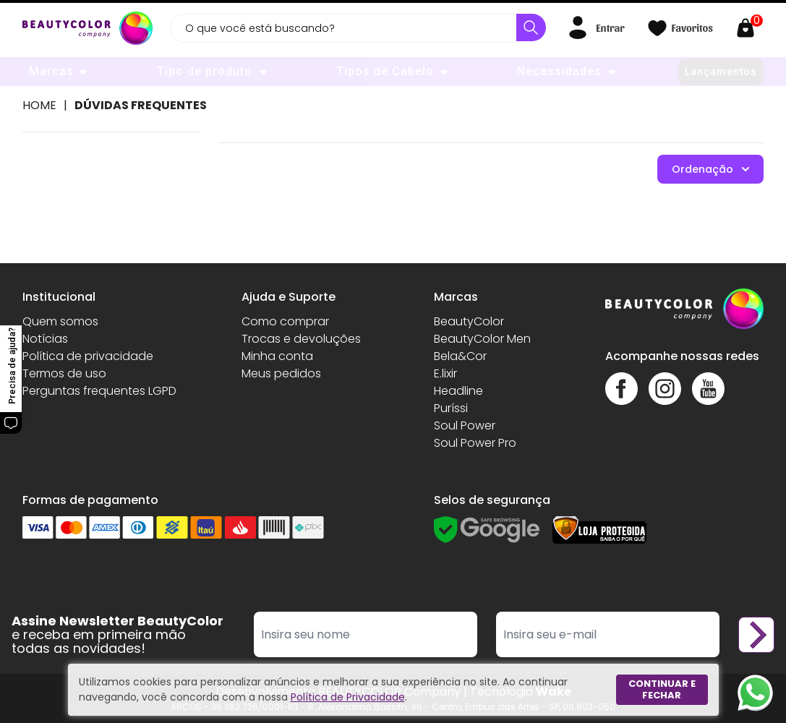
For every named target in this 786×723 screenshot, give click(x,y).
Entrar (610, 27)
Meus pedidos (281, 373)
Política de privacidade (87, 356)
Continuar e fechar (662, 689)
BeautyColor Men (482, 338)
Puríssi (451, 408)
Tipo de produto (204, 71)
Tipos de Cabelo (385, 71)
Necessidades (559, 71)
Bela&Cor (460, 356)
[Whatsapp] (755, 692)
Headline (458, 390)
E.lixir (445, 373)
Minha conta (277, 356)
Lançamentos (721, 71)
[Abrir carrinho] (749, 28)
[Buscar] (531, 27)
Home (39, 105)
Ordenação (710, 169)
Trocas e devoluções (301, 338)
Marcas (51, 71)
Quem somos (60, 321)
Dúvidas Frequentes (140, 105)
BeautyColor (469, 321)
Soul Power (464, 425)
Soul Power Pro (475, 443)
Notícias (45, 338)
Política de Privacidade (348, 697)
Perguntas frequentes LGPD (99, 390)
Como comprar (285, 321)
